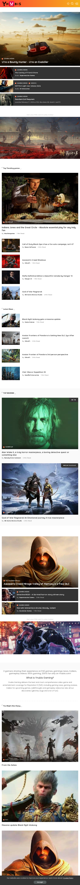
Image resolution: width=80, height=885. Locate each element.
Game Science (29, 322)
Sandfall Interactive (32, 375)
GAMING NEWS (9, 58)
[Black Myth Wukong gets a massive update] (11, 320)
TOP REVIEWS (8, 393)
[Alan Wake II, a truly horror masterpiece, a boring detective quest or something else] (40, 423)
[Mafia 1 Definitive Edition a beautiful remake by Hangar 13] (11, 277)
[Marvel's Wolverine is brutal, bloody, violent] (8, 608)
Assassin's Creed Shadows (35, 260)
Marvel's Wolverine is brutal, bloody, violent (38, 607)
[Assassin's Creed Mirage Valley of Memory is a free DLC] (40, 562)
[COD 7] (6, 100)
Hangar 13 (28, 279)
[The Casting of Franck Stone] (6, 73)
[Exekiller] (40, 39)
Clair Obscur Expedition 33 (35, 372)
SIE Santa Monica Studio (33, 295)
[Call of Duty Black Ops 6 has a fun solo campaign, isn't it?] (11, 245)
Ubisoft (27, 263)
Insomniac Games (25, 611)
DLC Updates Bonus (13, 576)
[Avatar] (40, 736)
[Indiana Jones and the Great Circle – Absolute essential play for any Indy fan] (40, 198)
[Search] (72, 3)
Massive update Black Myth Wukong (19, 825)
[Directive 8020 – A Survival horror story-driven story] (8, 595)
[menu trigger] (76, 3)
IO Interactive (25, 89)
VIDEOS (34, 83)
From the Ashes (9, 764)
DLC (6, 759)
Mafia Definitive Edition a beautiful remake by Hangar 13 (50, 276)
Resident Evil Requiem (26, 99)
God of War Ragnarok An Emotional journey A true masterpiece (33, 517)
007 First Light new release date (29, 86)
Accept (40, 882)
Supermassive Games (27, 75)
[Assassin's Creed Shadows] (11, 261)
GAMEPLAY (9, 222)
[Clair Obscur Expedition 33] (11, 373)
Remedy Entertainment (12, 458)
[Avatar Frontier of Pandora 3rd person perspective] (11, 356)
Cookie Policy (68, 878)
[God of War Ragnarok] (11, 293)
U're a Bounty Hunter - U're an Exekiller (28, 62)
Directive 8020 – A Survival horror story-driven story (43, 594)
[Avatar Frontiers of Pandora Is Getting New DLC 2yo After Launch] (11, 338)
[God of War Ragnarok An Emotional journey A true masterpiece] (40, 489)
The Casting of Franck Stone (27, 72)
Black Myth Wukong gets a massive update (43, 319)
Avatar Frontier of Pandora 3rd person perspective (47, 354)
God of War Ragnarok (33, 291)
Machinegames (9, 233)
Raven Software (30, 248)
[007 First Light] (6, 86)
